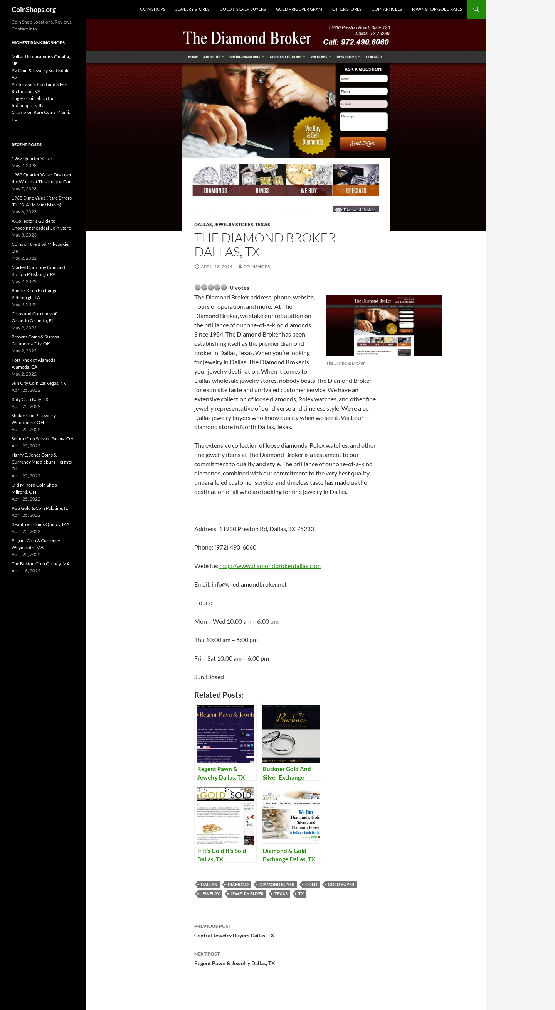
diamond (238, 884)
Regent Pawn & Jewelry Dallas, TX (285, 957)
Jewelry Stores (192, 9)
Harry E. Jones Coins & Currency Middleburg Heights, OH (42, 462)
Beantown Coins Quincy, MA (40, 524)
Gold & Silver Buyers (243, 9)
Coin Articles (387, 9)
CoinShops (256, 266)
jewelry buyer (247, 893)
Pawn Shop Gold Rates (437, 9)
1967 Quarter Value (32, 158)
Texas (262, 224)
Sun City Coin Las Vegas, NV (39, 383)
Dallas (203, 224)
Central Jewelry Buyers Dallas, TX (285, 930)
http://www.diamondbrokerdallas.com (270, 565)
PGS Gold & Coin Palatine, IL (40, 508)
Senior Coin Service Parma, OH (43, 439)
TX (301, 893)
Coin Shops (152, 9)
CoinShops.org (34, 9)
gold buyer (341, 884)
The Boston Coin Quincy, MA (41, 564)
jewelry (210, 893)
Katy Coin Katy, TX (30, 399)
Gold (311, 884)
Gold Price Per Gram (299, 9)
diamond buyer (276, 884)
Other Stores (347, 9)
